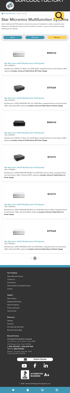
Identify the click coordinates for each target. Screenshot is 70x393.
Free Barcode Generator (15, 327)
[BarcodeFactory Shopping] (42, 389)
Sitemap (10, 321)
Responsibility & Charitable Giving (18, 285)
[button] (35, 359)
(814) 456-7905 (27, 346)
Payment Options (13, 305)
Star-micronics (11, 13)
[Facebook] (35, 365)
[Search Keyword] (35, 10)
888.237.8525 (19, 349)
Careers (10, 289)
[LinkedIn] (45, 365)
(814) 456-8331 (14, 346)
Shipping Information (14, 301)
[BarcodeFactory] (10, 6)
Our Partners (11, 282)
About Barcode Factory (15, 276)
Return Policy (11, 298)
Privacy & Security (13, 308)
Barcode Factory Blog (14, 330)
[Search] (59, 12)
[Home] (2, 13)
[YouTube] (24, 365)
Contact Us (11, 279)
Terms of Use (11, 311)
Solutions (10, 324)
